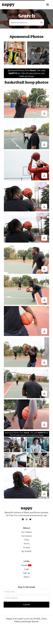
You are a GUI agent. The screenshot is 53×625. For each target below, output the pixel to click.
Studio (24, 565)
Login (26, 569)
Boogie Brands (31, 621)
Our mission (26, 532)
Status (26, 577)
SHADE (36, 619)
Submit (26, 604)
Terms (26, 543)
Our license (26, 536)
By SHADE (26, 551)
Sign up (26, 573)
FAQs (26, 540)
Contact (26, 547)
